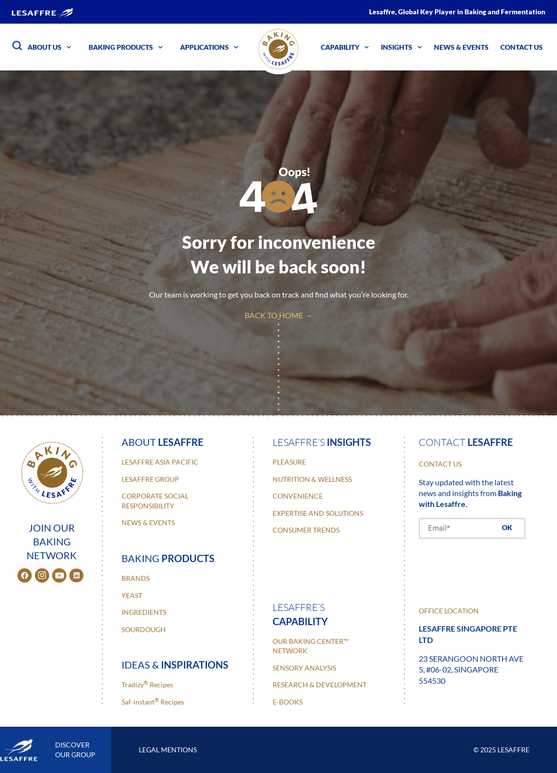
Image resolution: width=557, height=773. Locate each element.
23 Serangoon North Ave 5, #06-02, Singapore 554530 (471, 669)
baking (168, 558)
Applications (209, 47)
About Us (49, 47)
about (162, 442)
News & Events (461, 47)
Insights (401, 47)
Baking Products (126, 47)
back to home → (278, 315)
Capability (345, 47)
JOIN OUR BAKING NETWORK (52, 541)
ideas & (175, 665)
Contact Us (521, 47)
